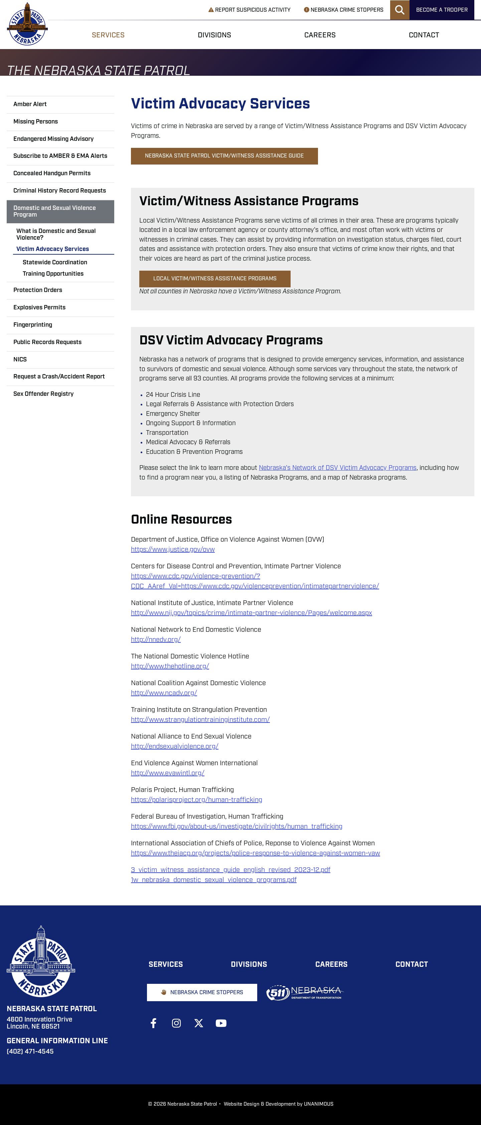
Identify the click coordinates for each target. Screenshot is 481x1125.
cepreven (276, 586)
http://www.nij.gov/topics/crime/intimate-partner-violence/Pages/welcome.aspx (251, 613)
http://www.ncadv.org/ (164, 693)
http (137, 576)
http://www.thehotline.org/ (170, 666)
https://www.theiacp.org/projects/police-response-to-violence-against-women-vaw (255, 853)
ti (292, 586)
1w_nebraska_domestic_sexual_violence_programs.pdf (214, 880)
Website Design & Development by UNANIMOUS (278, 1104)
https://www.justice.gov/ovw (173, 550)
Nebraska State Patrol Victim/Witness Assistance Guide (224, 156)
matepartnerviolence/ (346, 586)
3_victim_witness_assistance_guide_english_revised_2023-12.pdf (230, 870)
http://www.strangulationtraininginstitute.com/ (200, 720)
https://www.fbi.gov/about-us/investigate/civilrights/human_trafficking (236, 827)
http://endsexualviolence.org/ (174, 747)
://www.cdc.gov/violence (182, 576)
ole (253, 586)
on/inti (303, 586)
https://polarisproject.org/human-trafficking (196, 800)
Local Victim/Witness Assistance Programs (215, 279)
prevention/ (239, 576)
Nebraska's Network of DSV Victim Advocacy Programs (338, 468)
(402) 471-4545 (30, 1052)
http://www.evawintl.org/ (167, 773)
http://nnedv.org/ (156, 640)
